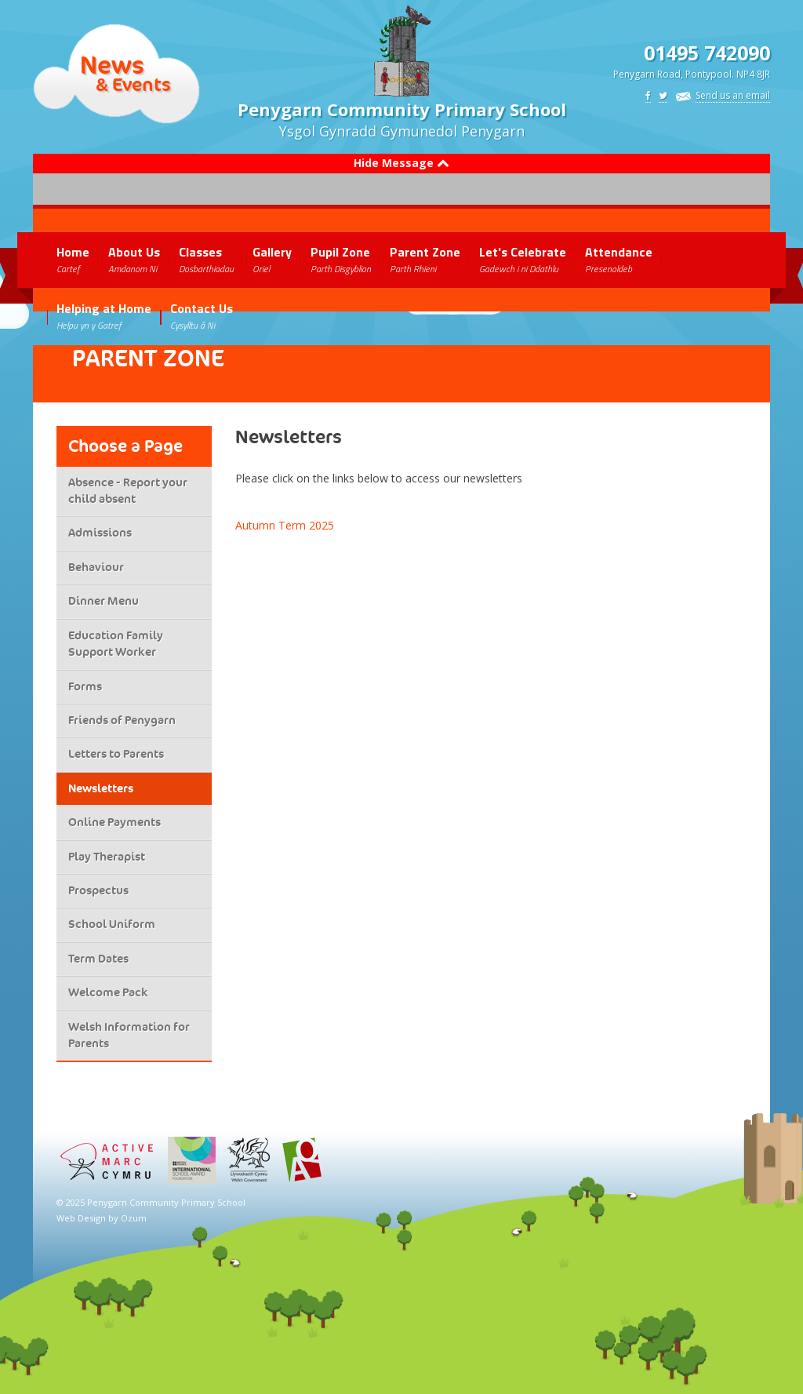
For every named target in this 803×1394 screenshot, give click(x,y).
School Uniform (111, 924)
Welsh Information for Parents (129, 1035)
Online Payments (114, 822)
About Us (134, 259)
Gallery (272, 259)
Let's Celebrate (522, 259)
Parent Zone (425, 259)
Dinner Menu (103, 601)
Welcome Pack (108, 992)
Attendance (618, 259)
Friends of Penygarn (122, 720)
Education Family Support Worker (115, 644)
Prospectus (98, 890)
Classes (206, 259)
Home (72, 259)
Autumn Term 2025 (284, 525)
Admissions (100, 532)
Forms (85, 686)
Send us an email (733, 95)
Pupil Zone (341, 259)
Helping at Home (103, 316)
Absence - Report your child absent (127, 491)
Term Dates (98, 958)
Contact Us (201, 316)
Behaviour (96, 567)
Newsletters (100, 788)
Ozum (134, 1218)
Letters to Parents (116, 754)
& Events (133, 83)
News (112, 64)
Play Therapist (106, 856)
